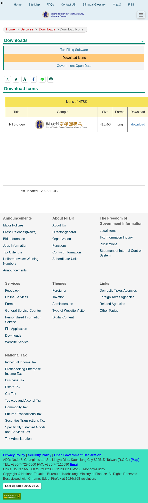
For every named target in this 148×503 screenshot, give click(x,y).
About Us (59, 225)
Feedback (12, 290)
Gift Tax (10, 393)
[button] (141, 15)
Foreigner (59, 290)
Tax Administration (18, 438)
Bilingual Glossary (94, 4)
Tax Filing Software (74, 50)
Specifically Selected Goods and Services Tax (25, 430)
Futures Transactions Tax (23, 414)
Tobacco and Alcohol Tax (23, 400)
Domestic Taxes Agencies (118, 290)
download (138, 124)
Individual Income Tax (21, 362)
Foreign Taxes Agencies (117, 297)
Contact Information (66, 252)
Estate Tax (12, 387)
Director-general (64, 232)
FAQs (50, 4)
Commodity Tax (16, 407)
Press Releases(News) (19, 232)
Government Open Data (74, 65)
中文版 (117, 4)
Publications (108, 244)
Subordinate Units (65, 259)
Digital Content (63, 317)
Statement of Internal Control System (120, 253)
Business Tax (14, 380)
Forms (9, 304)
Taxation (58, 297)
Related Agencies (112, 304)
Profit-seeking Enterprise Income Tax (23, 371)
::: (2, 2)
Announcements (15, 270)
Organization (61, 239)
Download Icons (74, 57)
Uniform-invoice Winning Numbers (20, 261)
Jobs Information (15, 245)
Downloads (47, 29)
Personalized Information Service (23, 320)
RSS (131, 4)
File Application (16, 328)
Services (27, 29)
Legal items (108, 230)
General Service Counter (23, 310)
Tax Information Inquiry (116, 237)
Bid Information (14, 239)
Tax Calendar (12, 252)
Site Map (34, 4)
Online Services (16, 297)
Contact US (68, 4)
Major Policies (13, 225)
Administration (62, 304)
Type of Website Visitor (69, 310)
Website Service (17, 342)
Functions (59, 245)
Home (10, 29)
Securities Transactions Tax (25, 420)
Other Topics (109, 310)
